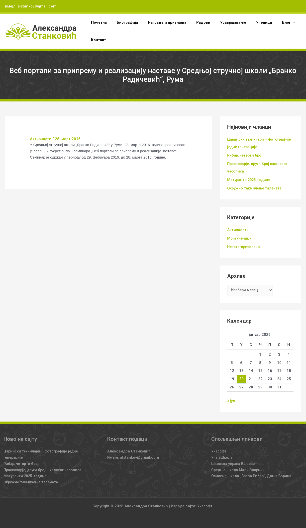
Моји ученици (239, 238)
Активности (41, 139)
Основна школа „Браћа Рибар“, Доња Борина (253, 476)
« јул (231, 401)
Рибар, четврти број (245, 155)
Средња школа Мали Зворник (238, 469)
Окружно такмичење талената (255, 188)
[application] (277, 22)
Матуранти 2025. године (249, 179)
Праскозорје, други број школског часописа (44, 469)
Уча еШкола (222, 457)
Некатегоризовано (244, 246)
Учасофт (219, 451)
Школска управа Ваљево (234, 463)
